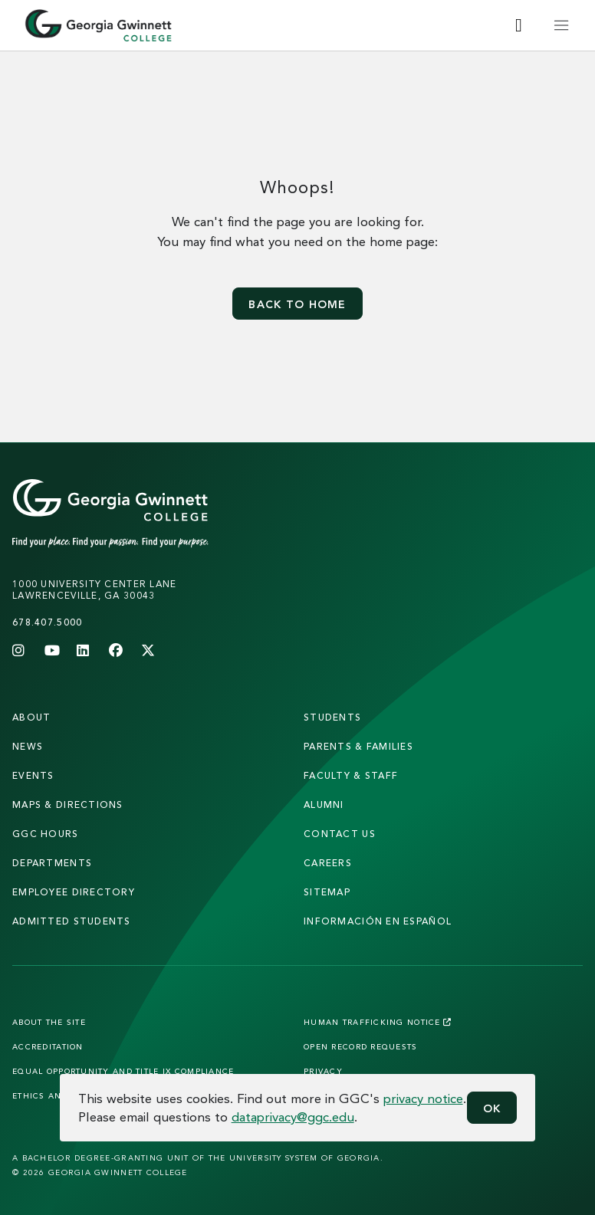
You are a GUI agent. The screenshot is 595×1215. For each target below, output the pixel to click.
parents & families (358, 746)
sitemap (327, 892)
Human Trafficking (378, 1021)
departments (52, 863)
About (31, 717)
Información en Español (378, 921)
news (27, 746)
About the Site (49, 1021)
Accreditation (48, 1046)
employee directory (73, 892)
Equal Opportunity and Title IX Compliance (123, 1070)
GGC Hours (45, 833)
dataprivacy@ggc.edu (293, 1116)
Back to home (297, 303)
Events (33, 775)
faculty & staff (351, 775)
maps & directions (67, 804)
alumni (324, 804)
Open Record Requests (361, 1046)
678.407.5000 (47, 622)
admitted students (71, 921)
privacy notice (423, 1098)
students (332, 717)
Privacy (323, 1070)
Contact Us (340, 833)
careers (328, 863)
